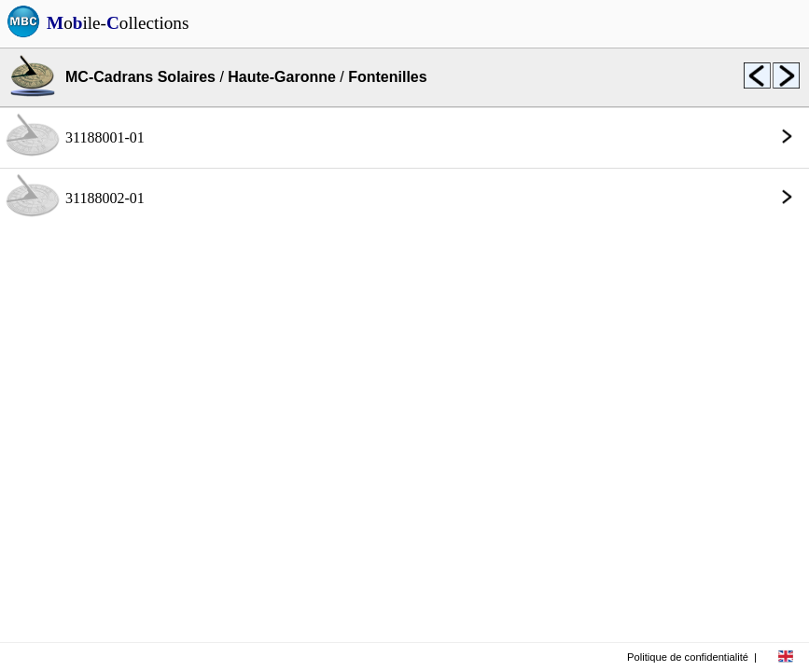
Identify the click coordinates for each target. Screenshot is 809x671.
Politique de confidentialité (687, 657)
